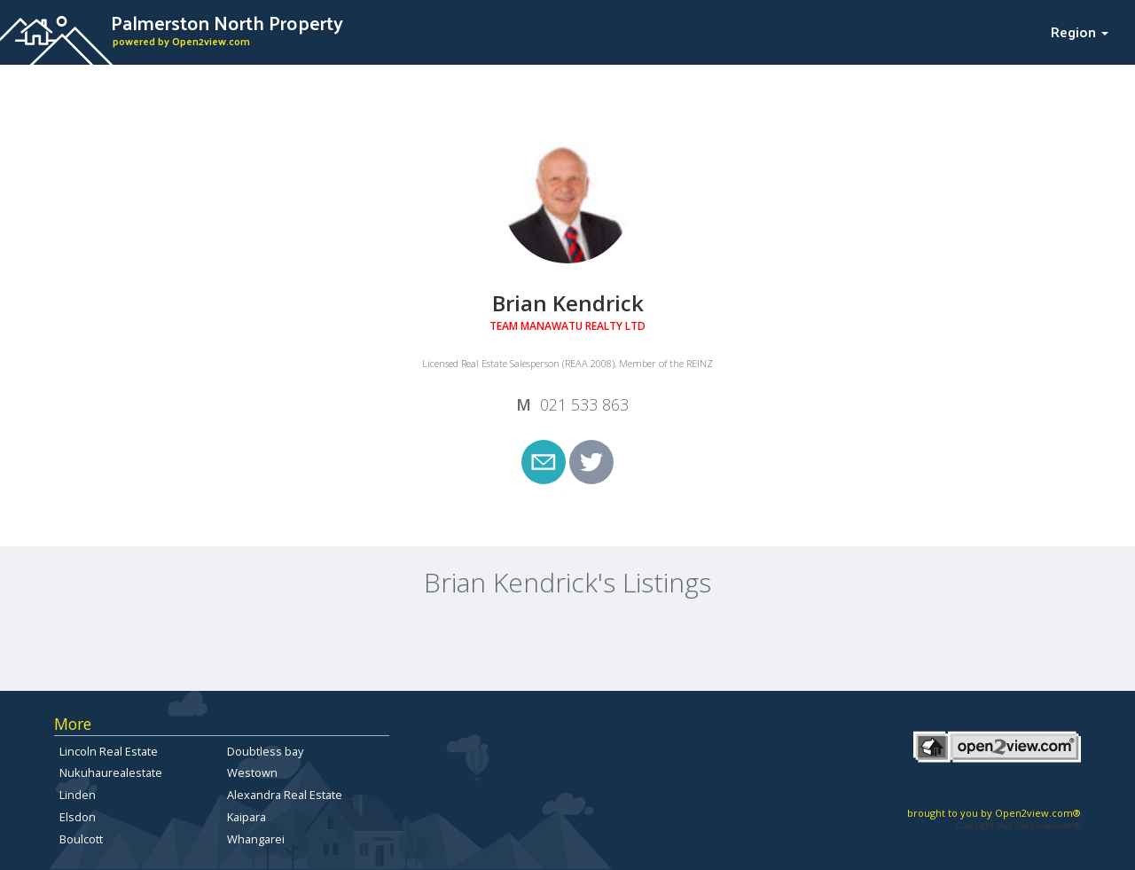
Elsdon (77, 817)
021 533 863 (584, 404)
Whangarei (256, 839)
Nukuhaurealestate (110, 772)
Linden (77, 795)
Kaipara (246, 817)
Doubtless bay (265, 751)
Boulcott (81, 839)
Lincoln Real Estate (108, 751)
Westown (252, 772)
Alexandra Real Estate (284, 795)
